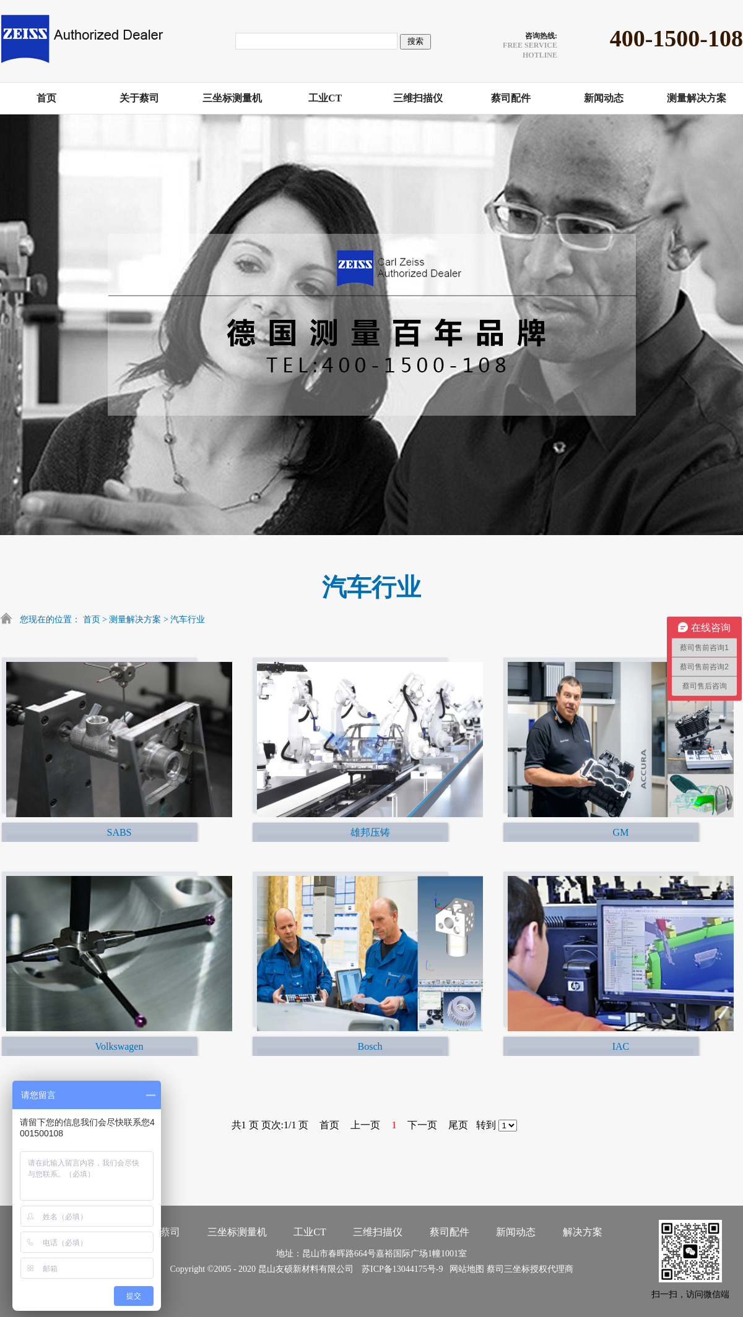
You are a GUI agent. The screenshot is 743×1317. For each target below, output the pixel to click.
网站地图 (464, 1269)
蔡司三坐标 (508, 1269)
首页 (91, 619)
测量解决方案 (135, 619)
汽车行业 (187, 619)
